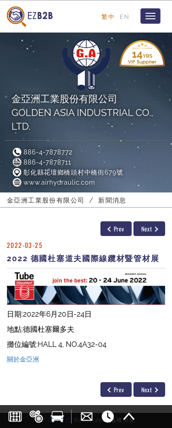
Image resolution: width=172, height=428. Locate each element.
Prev (115, 228)
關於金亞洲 (23, 359)
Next (149, 228)
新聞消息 (112, 200)
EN (124, 16)
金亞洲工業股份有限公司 (45, 200)
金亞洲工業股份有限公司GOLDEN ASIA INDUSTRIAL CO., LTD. (82, 112)
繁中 (108, 16)
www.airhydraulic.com (53, 182)
